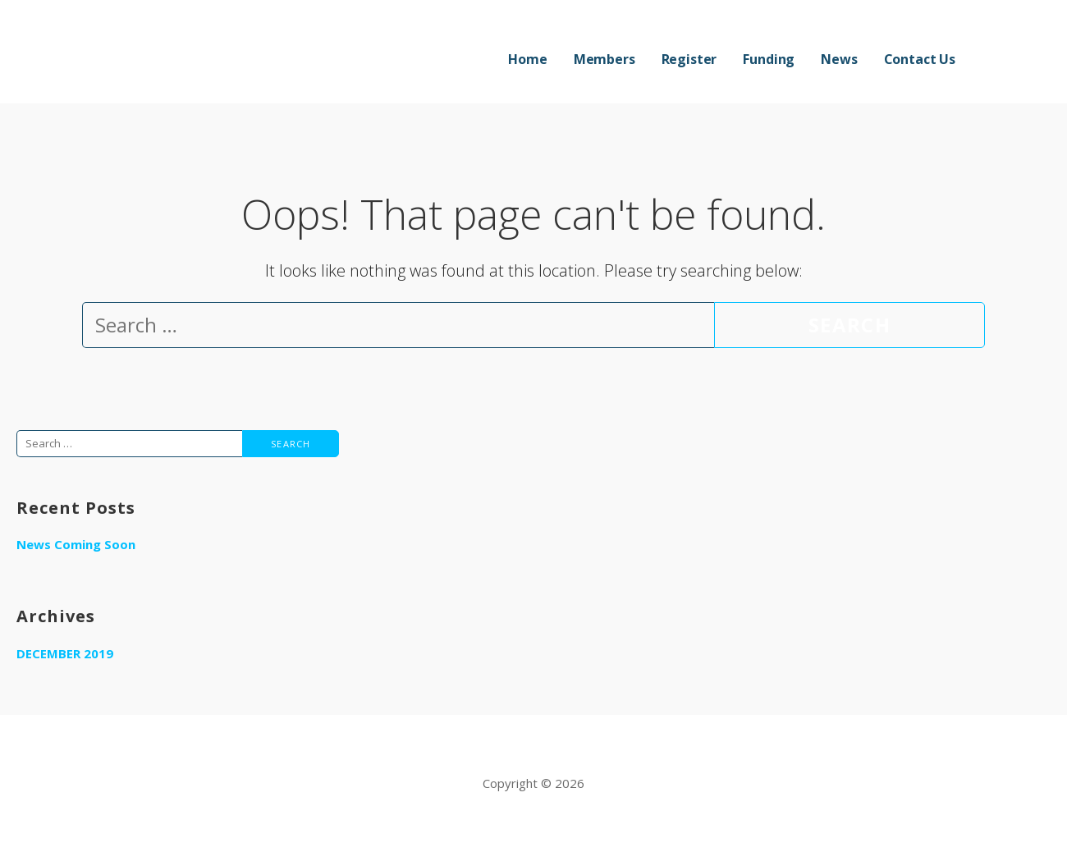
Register (689, 59)
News (839, 59)
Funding (769, 59)
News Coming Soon (75, 544)
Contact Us (919, 59)
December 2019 (64, 653)
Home (527, 59)
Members (604, 59)
